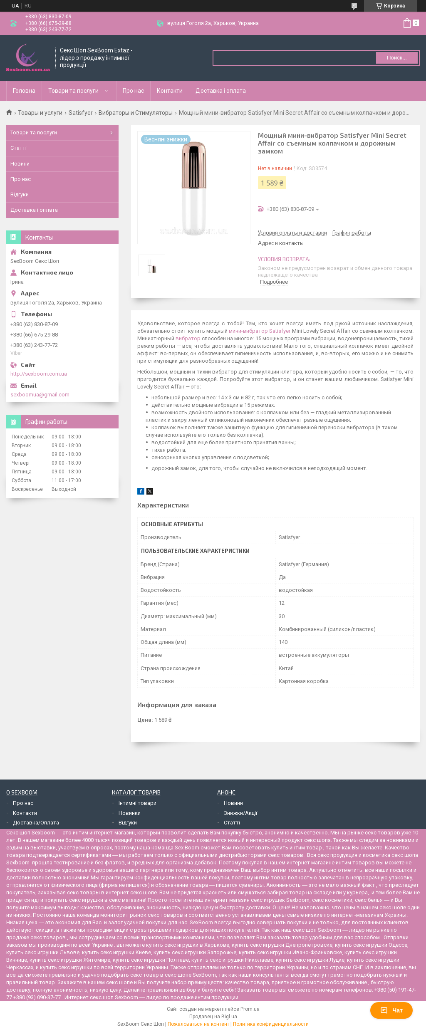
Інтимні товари (137, 803)
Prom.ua (250, 1009)
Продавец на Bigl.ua (213, 1017)
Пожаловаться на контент (198, 1024)
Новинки (130, 813)
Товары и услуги (40, 112)
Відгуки (19, 194)
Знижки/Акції (240, 813)
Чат (391, 1010)
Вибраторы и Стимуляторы (136, 112)
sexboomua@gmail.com (39, 394)
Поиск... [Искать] (397, 57)
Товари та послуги (73, 90)
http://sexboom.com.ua (38, 374)
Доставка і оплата (221, 90)
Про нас (133, 90)
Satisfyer (81, 112)
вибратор (188, 338)
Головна (24, 90)
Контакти (170, 90)
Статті (18, 148)
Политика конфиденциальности (271, 1024)
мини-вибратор (248, 331)
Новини (20, 164)
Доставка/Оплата (36, 822)
